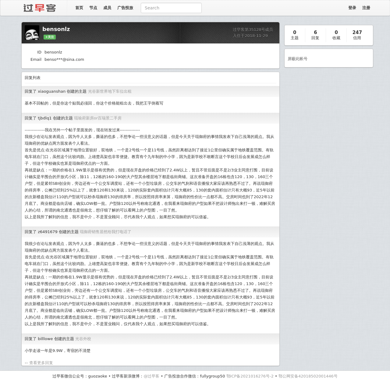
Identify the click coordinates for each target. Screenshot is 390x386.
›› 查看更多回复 (39, 362)
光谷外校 (83, 338)
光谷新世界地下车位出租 (110, 91)
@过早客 (151, 376)
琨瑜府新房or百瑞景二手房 (98, 118)
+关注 (49, 37)
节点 (93, 7)
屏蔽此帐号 (297, 59)
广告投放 (125, 7)
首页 (79, 7)
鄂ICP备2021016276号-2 (250, 376)
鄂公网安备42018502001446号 (308, 376)
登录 (352, 7)
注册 (366, 7)
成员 (107, 7)
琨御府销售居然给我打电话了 (105, 231)
